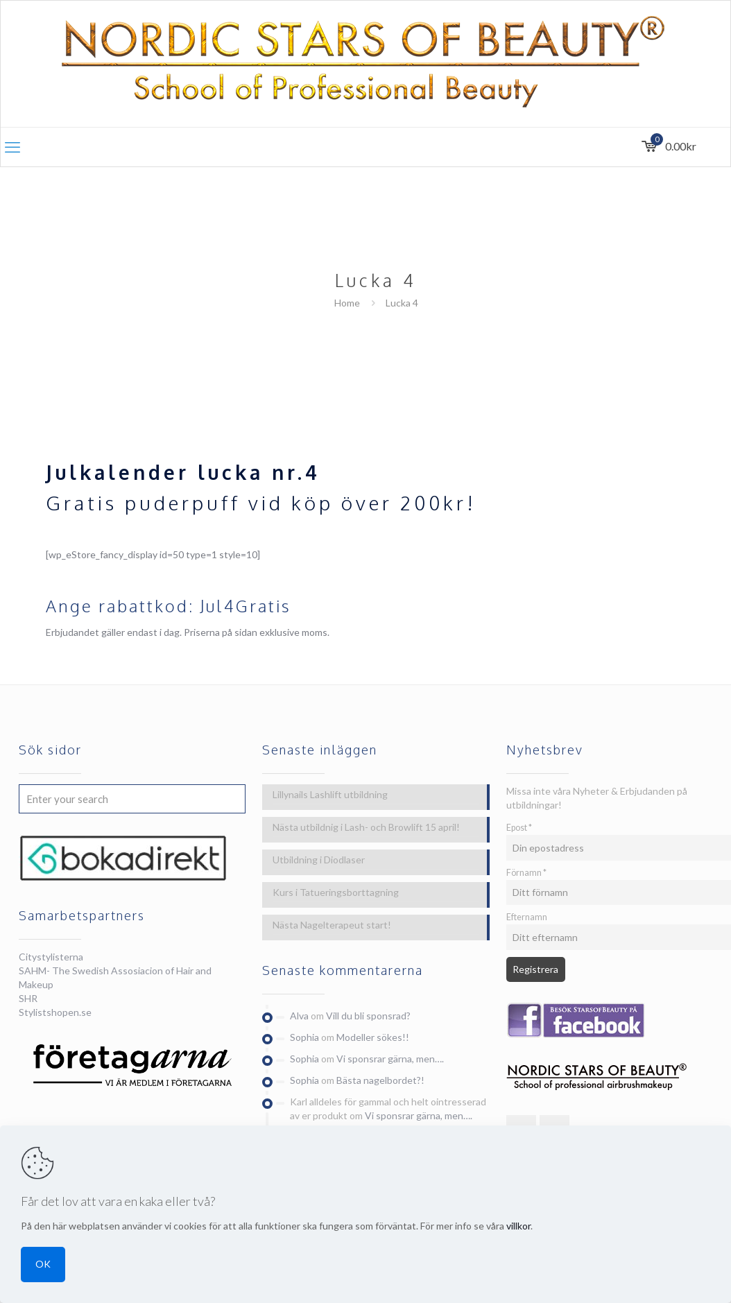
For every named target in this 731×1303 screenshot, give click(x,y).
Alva (299, 1015)
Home (347, 303)
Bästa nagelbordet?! (380, 1080)
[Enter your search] (132, 798)
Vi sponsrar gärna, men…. (390, 1058)
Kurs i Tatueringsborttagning (336, 892)
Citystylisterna (51, 957)
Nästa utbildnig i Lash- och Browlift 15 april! (366, 827)
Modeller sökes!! (372, 1037)
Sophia (304, 1037)
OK (43, 1264)
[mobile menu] (12, 147)
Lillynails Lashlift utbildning (330, 794)
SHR (28, 998)
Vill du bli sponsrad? (368, 1015)
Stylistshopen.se (55, 1012)
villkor (518, 1226)
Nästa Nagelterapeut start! (332, 925)
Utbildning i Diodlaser (319, 859)
